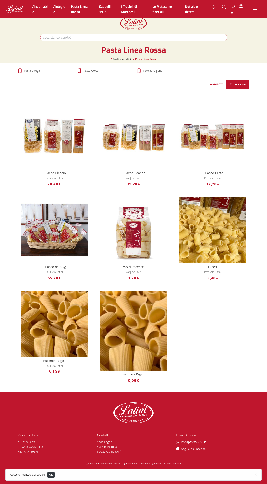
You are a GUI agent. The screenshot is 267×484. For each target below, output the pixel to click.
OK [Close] (51, 475)
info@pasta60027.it (193, 442)
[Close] (255, 474)
